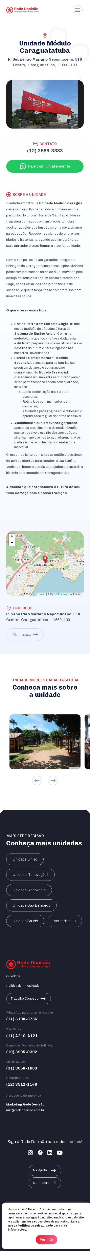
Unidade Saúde (25, 921)
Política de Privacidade (23, 985)
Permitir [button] (46, 1239)
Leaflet (41, 594)
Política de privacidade (35, 1225)
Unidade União (25, 859)
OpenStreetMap (59, 594)
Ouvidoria (13, 976)
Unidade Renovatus (29, 890)
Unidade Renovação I (30, 875)
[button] (45, 559)
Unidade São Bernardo (31, 905)
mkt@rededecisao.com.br (25, 1110)
